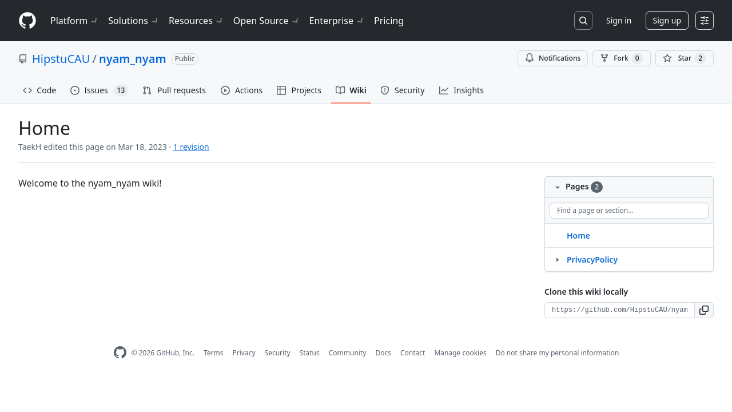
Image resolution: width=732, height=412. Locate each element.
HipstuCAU (61, 58)
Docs (383, 353)
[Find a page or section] (629, 211)
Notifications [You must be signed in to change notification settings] (552, 58)
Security (278, 353)
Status (310, 353)
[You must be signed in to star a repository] (684, 58)
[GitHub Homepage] (120, 353)
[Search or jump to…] (583, 20)
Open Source (266, 20)
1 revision (191, 146)
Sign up (667, 20)
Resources (196, 20)
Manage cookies (460, 353)
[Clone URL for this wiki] (619, 310)
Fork (621, 58)
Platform (74, 20)
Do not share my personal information (557, 353)
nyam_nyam (132, 58)
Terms (214, 353)
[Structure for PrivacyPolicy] (557, 259)
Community (348, 353)
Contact (412, 353)
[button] (704, 310)
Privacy (244, 353)
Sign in (618, 20)
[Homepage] (27, 20)
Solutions (134, 20)
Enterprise (337, 20)
